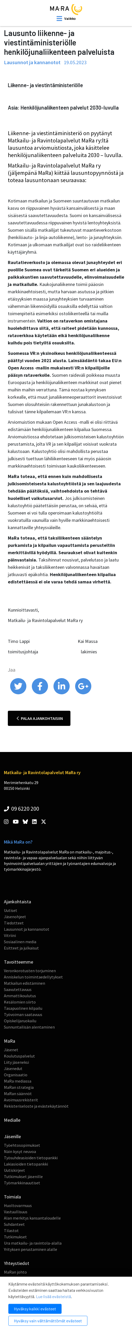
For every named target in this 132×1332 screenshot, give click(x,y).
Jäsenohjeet (15, 916)
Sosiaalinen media (20, 941)
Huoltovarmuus (18, 1205)
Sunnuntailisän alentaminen (29, 1027)
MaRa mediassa (17, 1081)
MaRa (9, 1041)
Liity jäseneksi (16, 1062)
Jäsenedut (13, 1068)
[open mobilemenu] (66, 18)
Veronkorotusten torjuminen (30, 970)
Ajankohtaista (17, 902)
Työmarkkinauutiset (22, 1182)
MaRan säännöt (18, 1093)
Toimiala (12, 1197)
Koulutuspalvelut (19, 1056)
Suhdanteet (14, 1224)
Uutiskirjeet (14, 1170)
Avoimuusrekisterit (21, 1099)
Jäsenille (12, 1136)
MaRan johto (15, 1272)
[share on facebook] (40, 693)
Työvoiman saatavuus (23, 1014)
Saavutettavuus (18, 989)
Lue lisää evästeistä (53, 1296)
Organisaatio (15, 1074)
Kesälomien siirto (20, 1002)
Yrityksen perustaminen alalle (30, 1249)
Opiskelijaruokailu (20, 1020)
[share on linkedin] (62, 693)
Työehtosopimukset (22, 1145)
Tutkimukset (15, 1236)
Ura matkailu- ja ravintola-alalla (33, 1243)
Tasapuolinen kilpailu (23, 1008)
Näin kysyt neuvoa (20, 1151)
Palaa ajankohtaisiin (40, 718)
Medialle (12, 1120)
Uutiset (10, 910)
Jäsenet (11, 1049)
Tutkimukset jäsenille (23, 1176)
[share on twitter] (18, 693)
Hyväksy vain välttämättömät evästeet (48, 1320)
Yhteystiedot (16, 1263)
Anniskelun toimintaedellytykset (33, 976)
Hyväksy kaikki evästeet (35, 1308)
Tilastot (11, 1230)
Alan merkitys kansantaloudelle (32, 1218)
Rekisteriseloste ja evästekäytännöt (36, 1106)
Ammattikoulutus (20, 995)
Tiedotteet (14, 922)
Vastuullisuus (15, 1211)
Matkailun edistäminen (24, 983)
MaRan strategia (19, 1087)
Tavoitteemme (18, 962)
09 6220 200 (21, 808)
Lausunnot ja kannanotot (26, 929)
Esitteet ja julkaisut (21, 948)
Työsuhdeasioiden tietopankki (31, 1157)
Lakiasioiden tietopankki (26, 1164)
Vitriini (10, 935)
